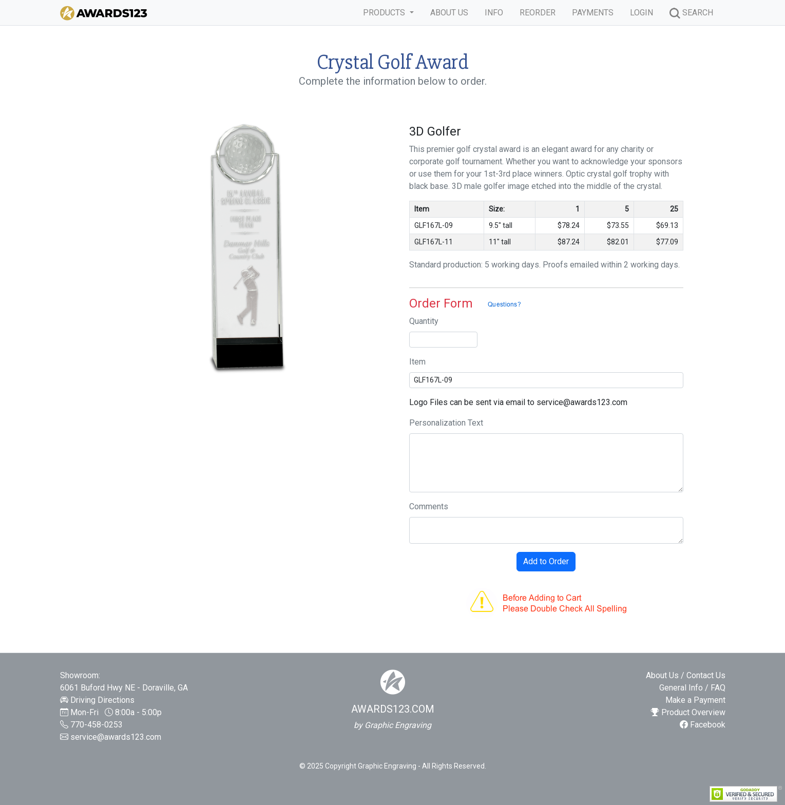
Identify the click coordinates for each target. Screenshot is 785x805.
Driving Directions (102, 700)
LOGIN (641, 12)
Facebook (702, 725)
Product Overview (688, 712)
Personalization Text (446, 423)
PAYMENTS (593, 12)
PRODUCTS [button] (385, 12)
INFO (494, 12)
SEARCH (691, 13)
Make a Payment (695, 700)
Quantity (423, 321)
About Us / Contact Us (685, 675)
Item (417, 362)
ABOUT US (449, 12)
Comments (428, 506)
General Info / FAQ (692, 688)
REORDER (538, 12)
